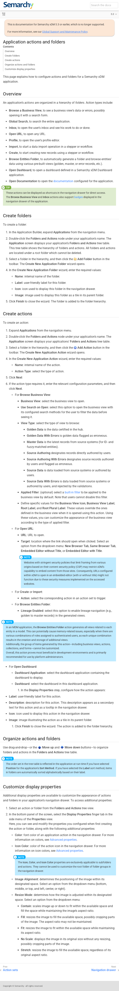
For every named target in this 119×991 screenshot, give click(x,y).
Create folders (12, 55)
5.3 (112, 14)
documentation (63, 181)
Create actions (12, 60)
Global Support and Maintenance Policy (64, 31)
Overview (10, 51)
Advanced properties (63, 839)
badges (78, 197)
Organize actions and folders (20, 64)
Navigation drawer (103, 970)
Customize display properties (20, 69)
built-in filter (72, 492)
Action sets (10, 970)
